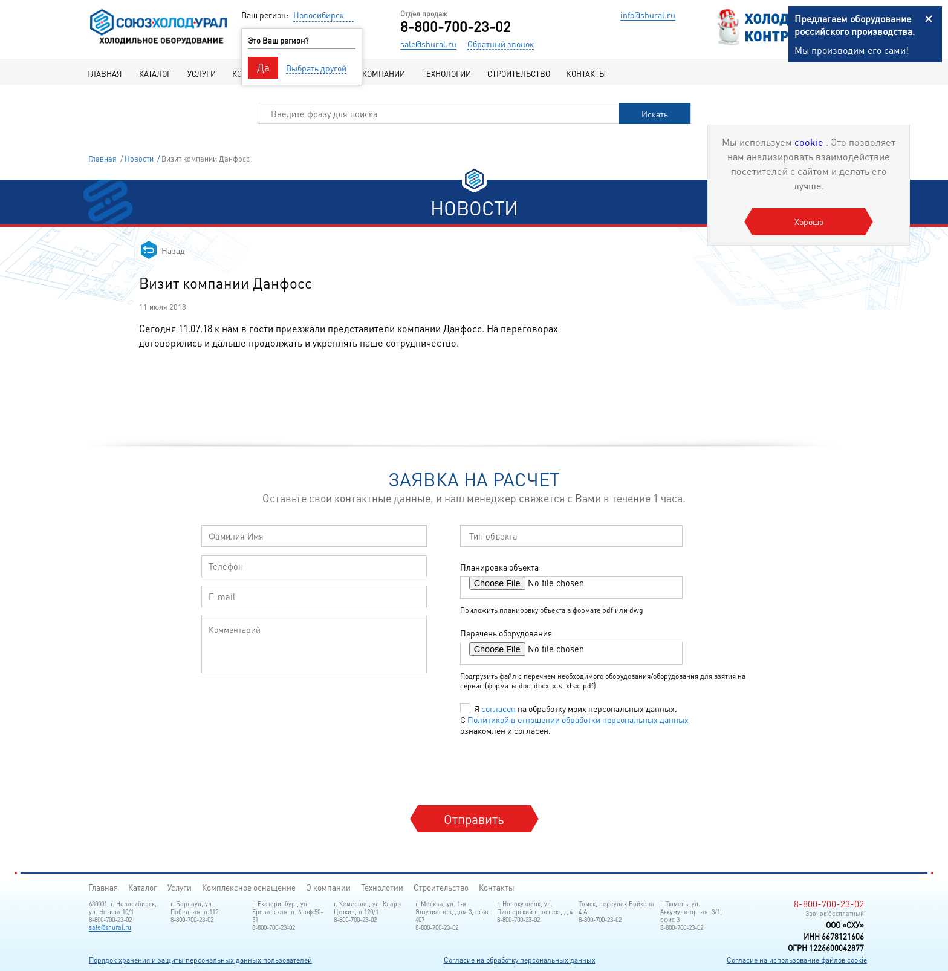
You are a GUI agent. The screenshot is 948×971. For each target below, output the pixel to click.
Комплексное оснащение (249, 887)
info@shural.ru (647, 14)
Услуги (201, 73)
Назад (173, 250)
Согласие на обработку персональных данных (520, 959)
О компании (380, 73)
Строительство (518, 73)
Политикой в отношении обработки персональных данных (578, 719)
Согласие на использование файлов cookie (797, 959)
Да (263, 67)
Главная (104, 73)
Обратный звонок (500, 43)
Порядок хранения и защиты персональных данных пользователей (200, 959)
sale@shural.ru (428, 43)
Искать (654, 113)
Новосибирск (318, 14)
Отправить (474, 819)
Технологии (446, 73)
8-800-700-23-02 (455, 26)
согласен (498, 708)
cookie (810, 142)
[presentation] (553, 769)
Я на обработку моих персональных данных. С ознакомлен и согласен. (574, 719)
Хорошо (808, 221)
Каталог (155, 73)
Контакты (586, 73)
